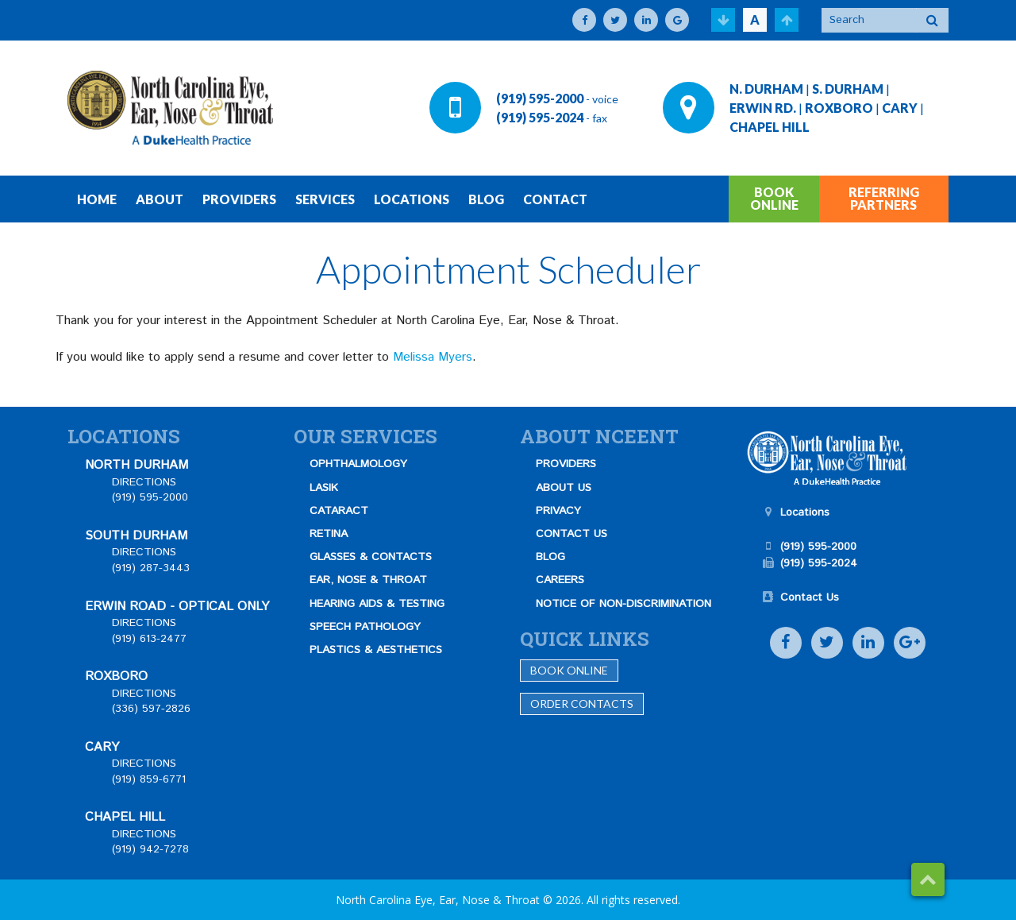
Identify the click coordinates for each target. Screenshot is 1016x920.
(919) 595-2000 (539, 98)
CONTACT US (571, 534)
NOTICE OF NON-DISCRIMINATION (623, 604)
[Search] (869, 20)
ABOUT (159, 199)
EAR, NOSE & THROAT (368, 580)
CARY (900, 107)
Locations (804, 512)
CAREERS (560, 580)
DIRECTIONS (144, 482)
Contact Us (809, 597)
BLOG (486, 199)
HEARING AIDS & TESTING (377, 604)
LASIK (324, 488)
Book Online (569, 670)
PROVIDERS (239, 199)
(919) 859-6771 (149, 779)
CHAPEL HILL (769, 126)
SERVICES (325, 199)
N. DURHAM (766, 88)
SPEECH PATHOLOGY (365, 627)
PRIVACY (558, 511)
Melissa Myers (432, 357)
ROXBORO (839, 107)
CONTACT (555, 199)
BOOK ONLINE (774, 198)
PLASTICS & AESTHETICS (376, 650)
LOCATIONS (411, 199)
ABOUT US (563, 488)
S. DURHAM (847, 88)
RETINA (329, 534)
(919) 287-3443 (151, 568)
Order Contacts (581, 703)
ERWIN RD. (762, 107)
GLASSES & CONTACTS (371, 557)
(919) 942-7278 (150, 849)
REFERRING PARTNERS (884, 198)
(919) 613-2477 (149, 639)
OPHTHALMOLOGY (358, 464)
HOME (97, 199)
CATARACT (339, 511)
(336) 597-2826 (151, 709)
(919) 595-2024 (539, 117)
